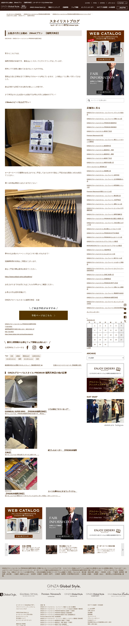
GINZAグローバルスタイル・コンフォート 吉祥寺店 (103, 175)
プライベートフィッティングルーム (25, 533)
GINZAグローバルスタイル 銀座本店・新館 (100, 154)
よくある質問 (91, 535)
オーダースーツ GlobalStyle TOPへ (25, 531)
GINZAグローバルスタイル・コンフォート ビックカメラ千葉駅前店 (105, 209)
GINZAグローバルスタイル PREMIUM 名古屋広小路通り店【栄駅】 (58, 576)
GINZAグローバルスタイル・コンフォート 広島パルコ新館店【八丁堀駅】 (60, 603)
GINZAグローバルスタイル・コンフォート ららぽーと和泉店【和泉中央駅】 (60, 595)
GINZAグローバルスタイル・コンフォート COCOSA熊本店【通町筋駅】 (59, 611)
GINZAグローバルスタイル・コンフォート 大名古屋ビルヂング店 (105, 223)
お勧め (18, 356)
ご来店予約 (122, 7)
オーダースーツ (10, 359)
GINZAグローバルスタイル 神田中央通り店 (100, 162)
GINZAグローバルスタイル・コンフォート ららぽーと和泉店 (105, 263)
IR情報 (95, 3)
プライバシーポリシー (94, 545)
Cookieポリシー (92, 547)
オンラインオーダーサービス (23, 547)
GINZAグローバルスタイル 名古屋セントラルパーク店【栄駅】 (57, 580)
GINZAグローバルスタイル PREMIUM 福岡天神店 (102, 297)
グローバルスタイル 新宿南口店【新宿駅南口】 (52, 555)
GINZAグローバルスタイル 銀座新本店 (99, 146)
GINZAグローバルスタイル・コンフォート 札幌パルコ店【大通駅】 (58, 533)
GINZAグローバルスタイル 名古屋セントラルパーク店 (104, 229)
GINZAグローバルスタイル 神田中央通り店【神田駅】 (54, 553)
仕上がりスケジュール (22, 543)
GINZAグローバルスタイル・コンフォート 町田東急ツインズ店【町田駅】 (60, 562)
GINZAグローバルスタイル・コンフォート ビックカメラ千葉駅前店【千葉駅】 (61, 572)
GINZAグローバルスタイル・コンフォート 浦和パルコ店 (104, 204)
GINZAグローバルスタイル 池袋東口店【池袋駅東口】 (54, 557)
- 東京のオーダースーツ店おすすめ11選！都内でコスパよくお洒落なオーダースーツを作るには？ (100, 575)
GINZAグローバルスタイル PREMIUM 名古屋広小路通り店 (105, 218)
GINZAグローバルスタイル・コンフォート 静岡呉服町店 (104, 214)
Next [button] (122, 476)
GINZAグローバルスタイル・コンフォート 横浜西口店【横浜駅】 (57, 566)
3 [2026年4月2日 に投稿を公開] (105, 325)
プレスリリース (92, 543)
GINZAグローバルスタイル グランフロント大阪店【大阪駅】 (56, 586)
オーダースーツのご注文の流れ (24, 541)
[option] (27, 476)
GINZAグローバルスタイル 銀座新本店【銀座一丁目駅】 (55, 547)
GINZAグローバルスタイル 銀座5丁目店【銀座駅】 (53, 551)
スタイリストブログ (21, 535)
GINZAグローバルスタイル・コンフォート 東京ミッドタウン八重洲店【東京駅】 (61, 545)
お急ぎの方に (36, 356)
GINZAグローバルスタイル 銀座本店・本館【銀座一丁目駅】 (56, 549)
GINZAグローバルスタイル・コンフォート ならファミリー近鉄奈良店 (105, 269)
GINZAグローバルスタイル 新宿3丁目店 (99, 131)
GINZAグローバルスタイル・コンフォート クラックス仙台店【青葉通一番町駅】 (61, 535)
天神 (37, 359)
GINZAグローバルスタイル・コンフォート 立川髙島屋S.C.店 (105, 180)
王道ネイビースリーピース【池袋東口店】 (67, 365)
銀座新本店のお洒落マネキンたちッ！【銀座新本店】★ (24, 365)
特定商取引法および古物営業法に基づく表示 (99, 549)
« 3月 (89, 348)
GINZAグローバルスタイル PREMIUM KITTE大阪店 (103, 233)
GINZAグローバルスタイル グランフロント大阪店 (102, 241)
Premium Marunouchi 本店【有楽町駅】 (50, 543)
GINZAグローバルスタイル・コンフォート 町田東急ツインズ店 (105, 186)
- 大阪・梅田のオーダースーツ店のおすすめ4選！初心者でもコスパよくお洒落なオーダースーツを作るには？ (100, 582)
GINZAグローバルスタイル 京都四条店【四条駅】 (53, 599)
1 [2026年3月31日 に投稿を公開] (94, 325)
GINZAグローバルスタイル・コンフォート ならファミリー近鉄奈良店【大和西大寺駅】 (63, 597)
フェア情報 (74, 7)
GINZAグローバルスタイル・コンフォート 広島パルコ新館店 (105, 288)
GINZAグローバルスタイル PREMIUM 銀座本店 (102, 123)
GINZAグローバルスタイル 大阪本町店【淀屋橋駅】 (54, 589)
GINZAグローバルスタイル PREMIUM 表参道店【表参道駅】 (56, 539)
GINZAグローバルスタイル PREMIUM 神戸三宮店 (102, 283)
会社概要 (90, 539)
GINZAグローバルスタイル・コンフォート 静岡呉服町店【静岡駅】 (58, 574)
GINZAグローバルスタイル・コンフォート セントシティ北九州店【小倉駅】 (60, 609)
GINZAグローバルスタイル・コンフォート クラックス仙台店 (105, 113)
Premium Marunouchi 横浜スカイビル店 (99, 191)
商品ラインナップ (54, 7)
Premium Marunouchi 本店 (95, 135)
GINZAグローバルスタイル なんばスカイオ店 (101, 254)
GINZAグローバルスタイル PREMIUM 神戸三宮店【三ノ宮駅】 (57, 601)
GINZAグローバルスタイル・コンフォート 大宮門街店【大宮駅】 (57, 568)
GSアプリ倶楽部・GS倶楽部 (106, 7)
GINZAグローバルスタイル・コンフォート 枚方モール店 (104, 258)
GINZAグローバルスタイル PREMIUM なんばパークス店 (104, 237)
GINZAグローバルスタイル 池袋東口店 (99, 171)
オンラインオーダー (87, 7)
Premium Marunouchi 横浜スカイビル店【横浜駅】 (53, 564)
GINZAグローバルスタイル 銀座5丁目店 (99, 158)
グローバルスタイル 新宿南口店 (97, 166)
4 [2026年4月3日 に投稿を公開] (110, 325)
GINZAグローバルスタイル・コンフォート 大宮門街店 (104, 200)
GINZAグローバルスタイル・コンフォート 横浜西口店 (104, 195)
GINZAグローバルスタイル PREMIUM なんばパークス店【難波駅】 (58, 584)
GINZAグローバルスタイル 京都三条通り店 (100, 274)
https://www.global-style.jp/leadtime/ (18, 277)
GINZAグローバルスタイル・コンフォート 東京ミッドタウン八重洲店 (105, 140)
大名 (11, 356)
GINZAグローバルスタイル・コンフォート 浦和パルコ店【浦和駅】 (58, 570)
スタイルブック (20, 554)
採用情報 (102, 3)
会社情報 (87, 3)
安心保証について (21, 545)
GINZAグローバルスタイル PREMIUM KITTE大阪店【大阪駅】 (57, 582)
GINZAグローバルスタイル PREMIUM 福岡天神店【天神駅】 (56, 605)
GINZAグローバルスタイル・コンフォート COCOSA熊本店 (105, 308)
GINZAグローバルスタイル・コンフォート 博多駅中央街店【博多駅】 (58, 607)
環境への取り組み (92, 551)
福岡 (19, 359)
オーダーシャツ (28, 359)
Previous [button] (6, 476)
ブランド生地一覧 (21, 552)
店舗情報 (65, 7)
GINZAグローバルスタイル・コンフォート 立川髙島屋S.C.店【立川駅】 (59, 560)
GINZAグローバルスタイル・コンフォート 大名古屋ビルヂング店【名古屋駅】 (61, 578)
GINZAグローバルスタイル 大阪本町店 (99, 250)
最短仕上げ (26, 356)
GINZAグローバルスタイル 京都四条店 (99, 279)
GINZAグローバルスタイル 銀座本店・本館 (100, 150)
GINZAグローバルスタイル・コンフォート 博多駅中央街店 (105, 293)
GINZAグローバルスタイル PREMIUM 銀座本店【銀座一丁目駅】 (57, 537)
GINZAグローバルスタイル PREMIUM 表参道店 (102, 127)
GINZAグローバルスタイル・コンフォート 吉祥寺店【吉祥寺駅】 (57, 559)
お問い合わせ (111, 3)
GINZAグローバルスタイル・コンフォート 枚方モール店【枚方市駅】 (58, 593)
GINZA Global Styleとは (38, 7)
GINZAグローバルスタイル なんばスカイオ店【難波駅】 (55, 591)
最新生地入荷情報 (21, 550)
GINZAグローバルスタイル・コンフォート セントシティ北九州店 (105, 302)
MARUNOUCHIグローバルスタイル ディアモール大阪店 (104, 245)
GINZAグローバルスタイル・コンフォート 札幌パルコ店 (104, 118)
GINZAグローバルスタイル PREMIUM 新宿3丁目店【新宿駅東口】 (58, 541)
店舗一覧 (42, 531)
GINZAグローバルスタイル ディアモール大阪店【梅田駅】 (55, 588)
